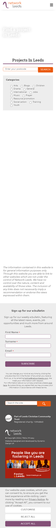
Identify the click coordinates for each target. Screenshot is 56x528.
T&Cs (24, 438)
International (20, 92)
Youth (17, 105)
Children (40, 86)
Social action (20, 102)
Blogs (27, 86)
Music (17, 95)
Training (37, 102)
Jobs (35, 92)
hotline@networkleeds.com (36, 378)
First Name (11, 332)
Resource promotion (24, 99)
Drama (17, 89)
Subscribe (28, 364)
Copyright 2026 (14, 438)
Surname (10, 342)
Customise (28, 510)
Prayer (29, 95)
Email (8, 351)
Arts (16, 86)
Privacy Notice (37, 499)
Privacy (31, 438)
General (30, 89)
